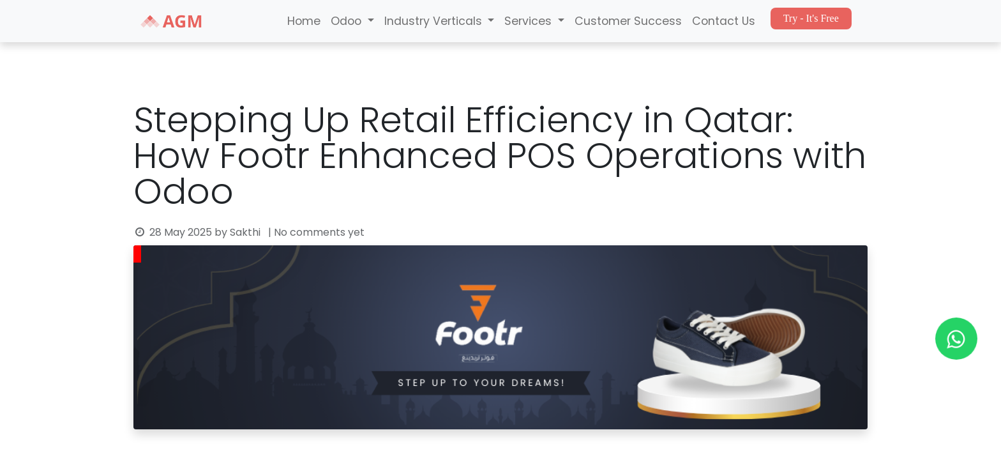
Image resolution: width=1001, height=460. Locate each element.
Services (529, 21)
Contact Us (723, 21)
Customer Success (628, 21)
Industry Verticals (434, 21)
